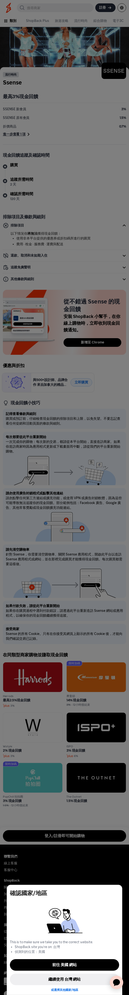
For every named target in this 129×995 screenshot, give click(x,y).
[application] (116, 982)
